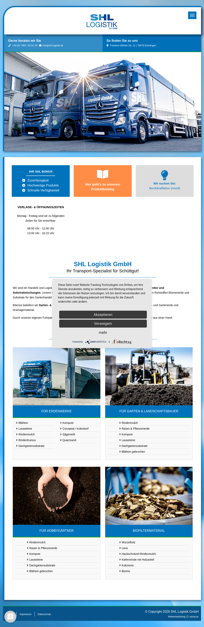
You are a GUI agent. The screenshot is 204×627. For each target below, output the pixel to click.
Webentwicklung (183, 616)
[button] (10, 101)
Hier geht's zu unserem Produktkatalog (102, 187)
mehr (103, 332)
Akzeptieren (103, 315)
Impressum (25, 614)
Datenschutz (44, 614)
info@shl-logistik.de (51, 45)
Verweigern (103, 323)
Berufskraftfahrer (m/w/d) (164, 188)
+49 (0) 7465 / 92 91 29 (22, 45)
